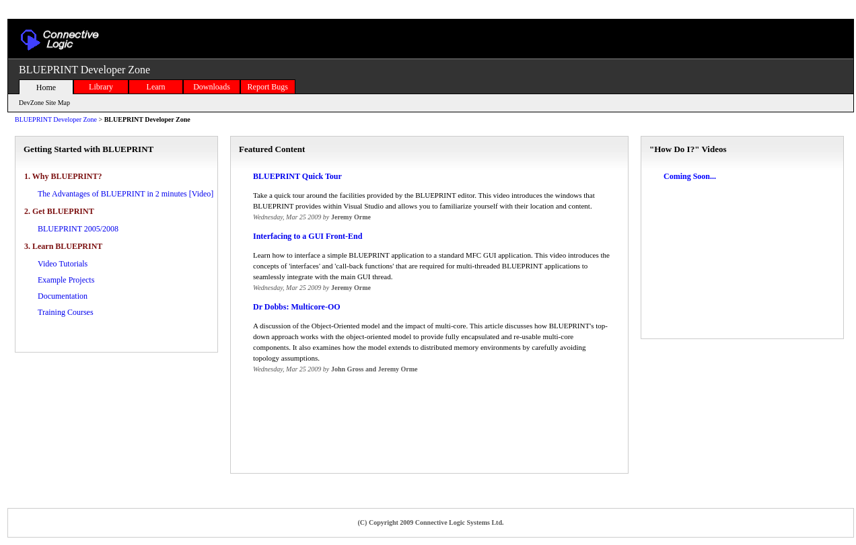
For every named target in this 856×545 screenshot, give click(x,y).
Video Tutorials (62, 263)
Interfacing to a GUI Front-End (307, 236)
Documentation (62, 296)
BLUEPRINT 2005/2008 (78, 228)
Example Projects (66, 280)
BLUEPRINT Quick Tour (297, 176)
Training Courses (66, 312)
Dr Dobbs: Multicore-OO (297, 307)
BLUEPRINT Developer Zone (56, 119)
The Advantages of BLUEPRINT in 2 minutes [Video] (125, 193)
